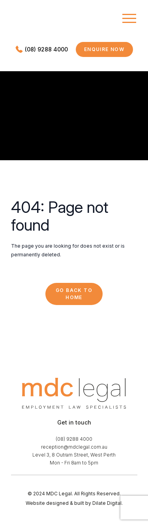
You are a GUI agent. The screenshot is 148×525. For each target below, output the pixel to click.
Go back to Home (74, 293)
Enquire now (108, 51)
